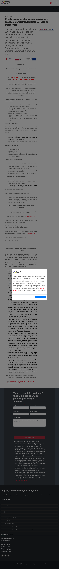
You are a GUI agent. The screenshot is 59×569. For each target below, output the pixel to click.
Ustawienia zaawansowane (26, 297)
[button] (57, 3)
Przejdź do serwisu (40, 297)
